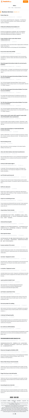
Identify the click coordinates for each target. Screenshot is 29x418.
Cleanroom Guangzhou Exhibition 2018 (9, 350)
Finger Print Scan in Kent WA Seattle (9, 373)
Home (9, 7)
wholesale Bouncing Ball (6, 221)
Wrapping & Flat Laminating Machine (11, 406)
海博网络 (9, 400)
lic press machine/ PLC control (7, 245)
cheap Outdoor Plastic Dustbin (7, 210)
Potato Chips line (4, 15)
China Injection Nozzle (6, 233)
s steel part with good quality (7, 315)
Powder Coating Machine (23, 405)
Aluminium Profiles (21, 406)
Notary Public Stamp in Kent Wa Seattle (9, 361)
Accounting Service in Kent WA (7, 385)
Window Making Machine (15, 405)
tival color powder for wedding (7, 303)
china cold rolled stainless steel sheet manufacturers (13, 151)
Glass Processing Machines (5, 405)
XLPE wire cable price (5, 186)
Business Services (18, 7)
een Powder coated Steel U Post (8, 291)
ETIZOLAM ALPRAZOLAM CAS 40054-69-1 (10, 26)
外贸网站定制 (13, 400)
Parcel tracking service (6, 141)
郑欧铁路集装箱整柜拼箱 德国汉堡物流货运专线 (10, 338)
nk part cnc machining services (8, 198)
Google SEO (24, 400)
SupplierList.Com (10, 411)
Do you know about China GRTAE (8, 51)
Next (17, 397)
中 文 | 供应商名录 (3, 400)
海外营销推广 (19, 400)
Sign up (25, 1)
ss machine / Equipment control (8, 268)
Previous (11, 397)
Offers (12, 7)
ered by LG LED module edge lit (7, 163)
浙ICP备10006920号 (23, 411)
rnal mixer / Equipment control (7, 256)
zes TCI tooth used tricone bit (7, 175)
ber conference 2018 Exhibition (8, 326)
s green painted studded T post (8, 280)
